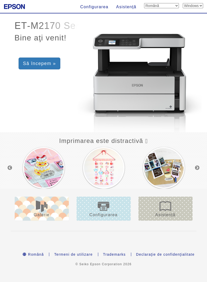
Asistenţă (126, 7)
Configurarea (94, 7)
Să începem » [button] (39, 63)
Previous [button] (9, 168)
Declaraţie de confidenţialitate (165, 254)
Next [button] (197, 168)
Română (33, 254)
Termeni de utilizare (73, 254)
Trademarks (114, 254)
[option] (44, 168)
